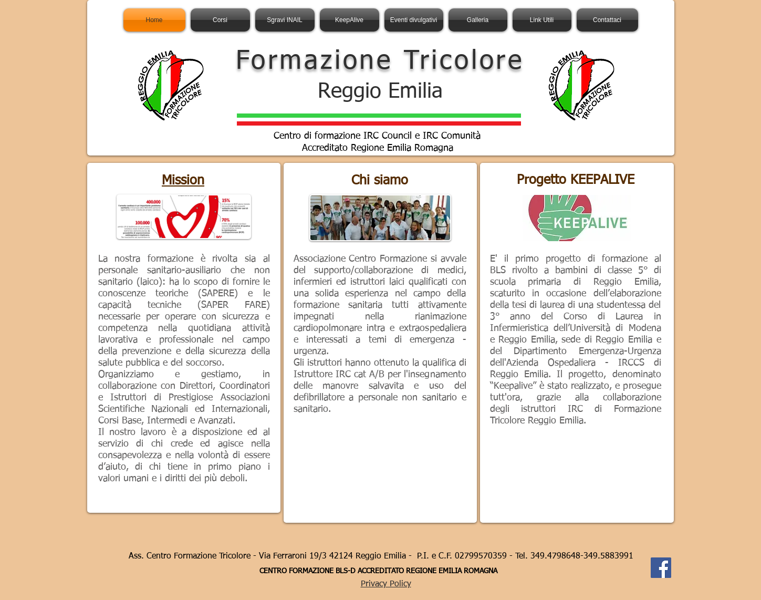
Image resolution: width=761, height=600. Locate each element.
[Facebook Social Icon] (661, 567)
